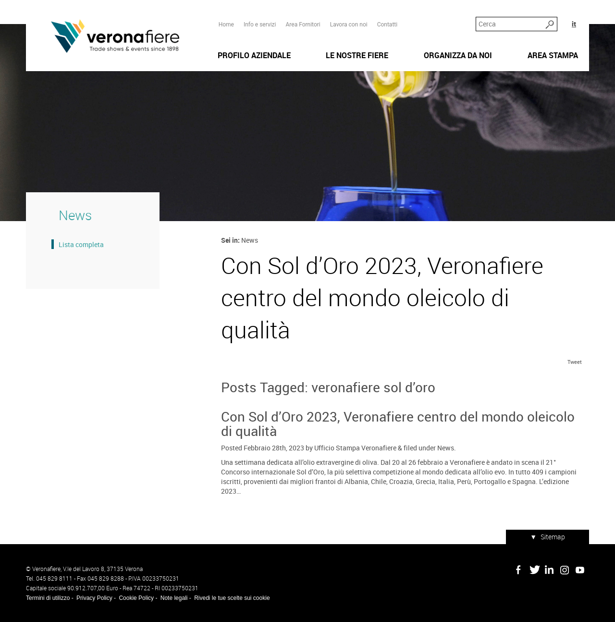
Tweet (574, 361)
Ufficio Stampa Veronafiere (355, 447)
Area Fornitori (302, 24)
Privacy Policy (94, 598)
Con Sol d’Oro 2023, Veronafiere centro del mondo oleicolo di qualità (398, 423)
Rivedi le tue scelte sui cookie (232, 598)
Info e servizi (260, 24)
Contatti (387, 24)
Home (226, 24)
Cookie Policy (136, 598)
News (445, 447)
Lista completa (81, 244)
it (574, 23)
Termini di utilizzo (48, 598)
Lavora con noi (349, 24)
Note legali (174, 598)
